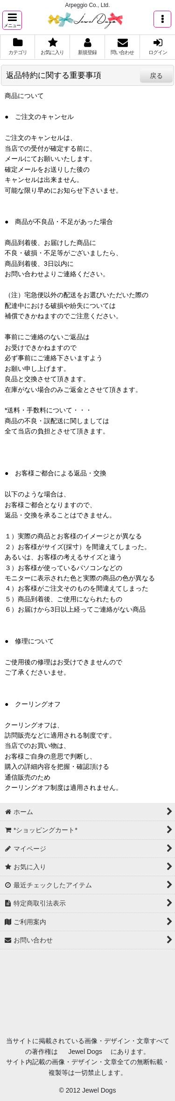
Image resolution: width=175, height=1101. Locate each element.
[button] (12, 20)
